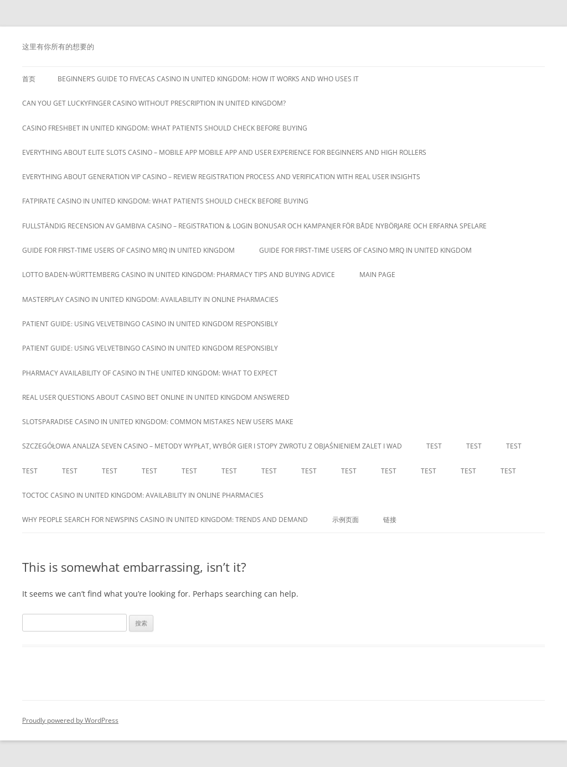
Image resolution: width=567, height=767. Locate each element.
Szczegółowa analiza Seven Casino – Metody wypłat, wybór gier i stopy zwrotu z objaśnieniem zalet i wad (212, 446)
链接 (389, 519)
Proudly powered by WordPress (70, 720)
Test (434, 446)
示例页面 (345, 519)
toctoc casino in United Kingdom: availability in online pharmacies (143, 495)
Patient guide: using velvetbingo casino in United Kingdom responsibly (150, 323)
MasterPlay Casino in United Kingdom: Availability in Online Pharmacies (150, 299)
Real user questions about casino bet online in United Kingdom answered (156, 397)
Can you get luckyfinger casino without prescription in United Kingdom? (154, 103)
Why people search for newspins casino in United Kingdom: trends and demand (165, 519)
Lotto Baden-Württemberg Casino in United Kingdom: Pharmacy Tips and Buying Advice (178, 274)
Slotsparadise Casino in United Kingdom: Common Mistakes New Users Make (157, 421)
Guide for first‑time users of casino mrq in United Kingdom (128, 250)
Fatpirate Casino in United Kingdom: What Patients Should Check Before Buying (165, 201)
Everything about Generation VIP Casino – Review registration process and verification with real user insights (221, 176)
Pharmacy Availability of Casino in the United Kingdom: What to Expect (149, 373)
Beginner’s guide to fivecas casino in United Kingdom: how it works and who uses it (208, 79)
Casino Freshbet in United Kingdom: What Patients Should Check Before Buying (164, 128)
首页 (28, 79)
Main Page (377, 274)
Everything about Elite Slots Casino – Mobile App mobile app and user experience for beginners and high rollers (224, 152)
